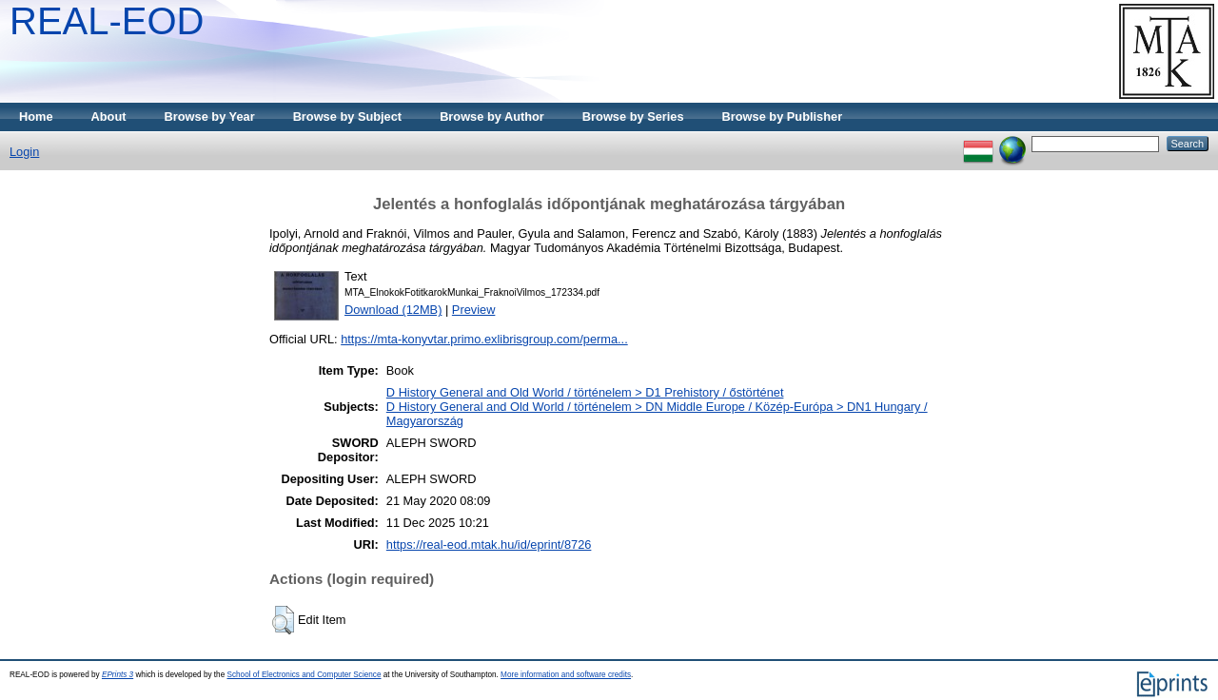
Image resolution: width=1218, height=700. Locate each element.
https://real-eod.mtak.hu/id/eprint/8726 (489, 544)
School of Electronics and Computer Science (303, 675)
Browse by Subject (348, 116)
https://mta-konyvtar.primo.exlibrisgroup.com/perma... (484, 339)
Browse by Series (633, 116)
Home (36, 116)
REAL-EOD (107, 21)
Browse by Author (492, 116)
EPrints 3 (117, 675)
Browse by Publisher (782, 116)
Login (24, 152)
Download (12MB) (393, 309)
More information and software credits (566, 675)
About (109, 116)
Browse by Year (210, 116)
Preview (474, 309)
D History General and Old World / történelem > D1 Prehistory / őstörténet (585, 392)
